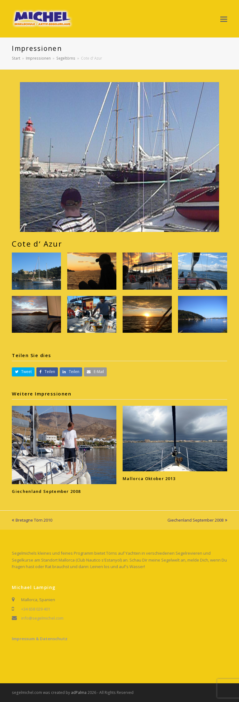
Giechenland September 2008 (46, 491)
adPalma (79, 692)
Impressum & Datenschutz (40, 638)
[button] (223, 18)
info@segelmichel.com (42, 618)
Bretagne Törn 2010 (32, 520)
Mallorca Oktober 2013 (149, 478)
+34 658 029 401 (35, 609)
